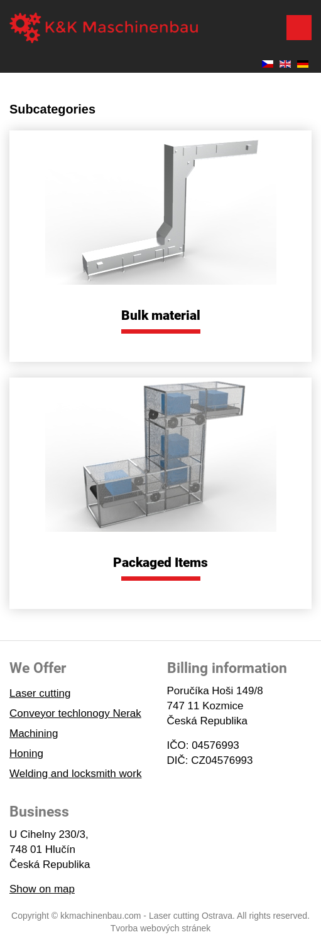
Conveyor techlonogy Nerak (75, 713)
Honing (26, 753)
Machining (33, 733)
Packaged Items (160, 562)
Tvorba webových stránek (161, 928)
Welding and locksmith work (75, 774)
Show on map (42, 889)
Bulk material (160, 315)
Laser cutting (39, 693)
